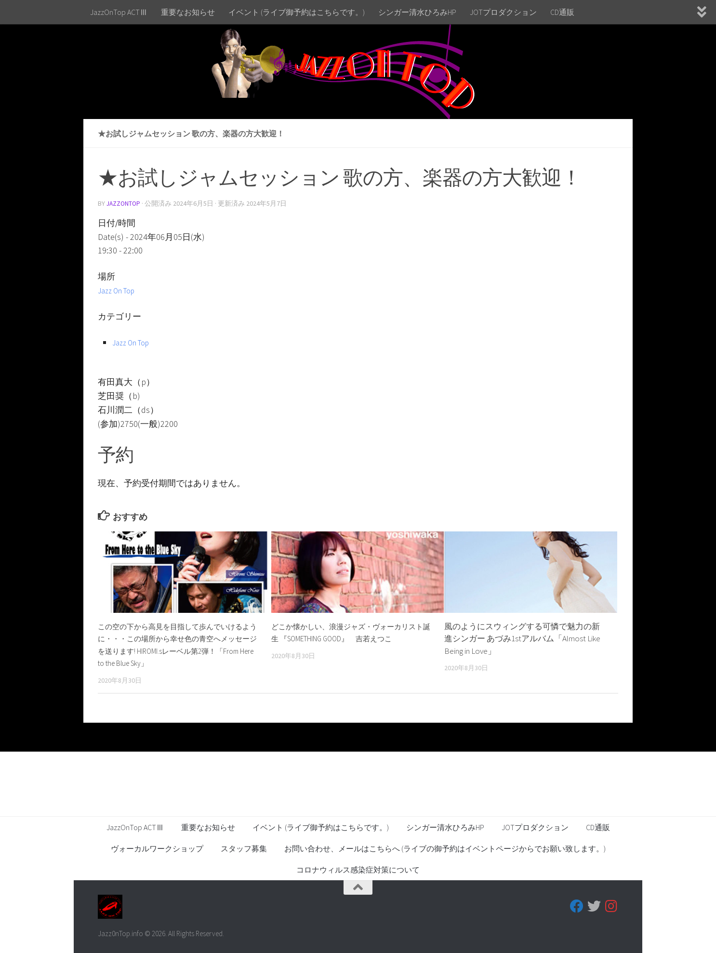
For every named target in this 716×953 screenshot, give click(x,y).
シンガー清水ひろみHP (417, 12)
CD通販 (562, 12)
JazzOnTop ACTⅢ (118, 12)
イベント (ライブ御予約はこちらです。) (296, 12)
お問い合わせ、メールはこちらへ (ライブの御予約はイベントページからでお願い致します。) (445, 848)
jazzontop (124, 203)
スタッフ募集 (244, 848)
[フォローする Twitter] (594, 906)
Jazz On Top (120, 289)
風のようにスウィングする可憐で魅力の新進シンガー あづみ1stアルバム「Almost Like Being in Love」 (522, 638)
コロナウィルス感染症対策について (358, 869)
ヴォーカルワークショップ (157, 848)
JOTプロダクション (503, 12)
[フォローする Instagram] (611, 906)
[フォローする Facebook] (576, 906)
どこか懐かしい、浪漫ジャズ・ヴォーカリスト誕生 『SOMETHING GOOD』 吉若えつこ (349, 638)
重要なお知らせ (188, 12)
